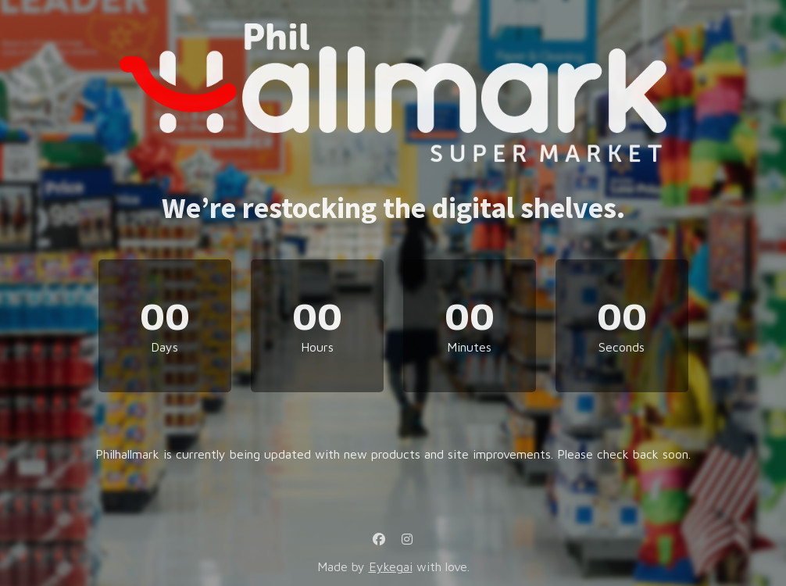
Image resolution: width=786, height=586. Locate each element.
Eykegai (391, 566)
